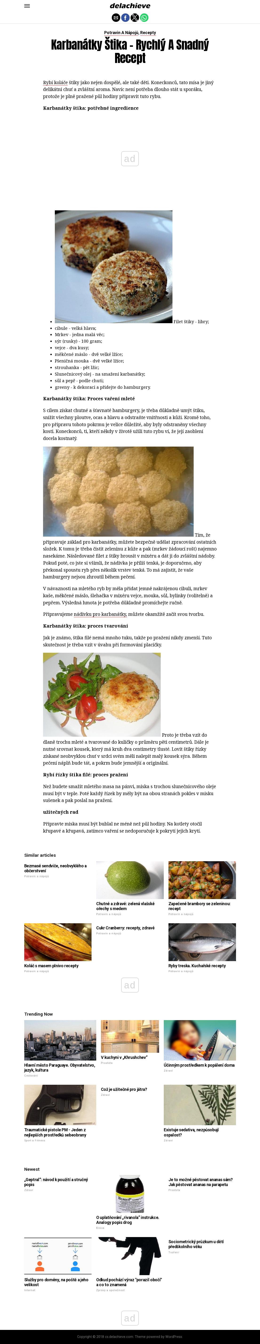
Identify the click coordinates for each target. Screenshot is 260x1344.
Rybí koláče (55, 82)
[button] (27, 6)
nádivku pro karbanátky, (100, 614)
